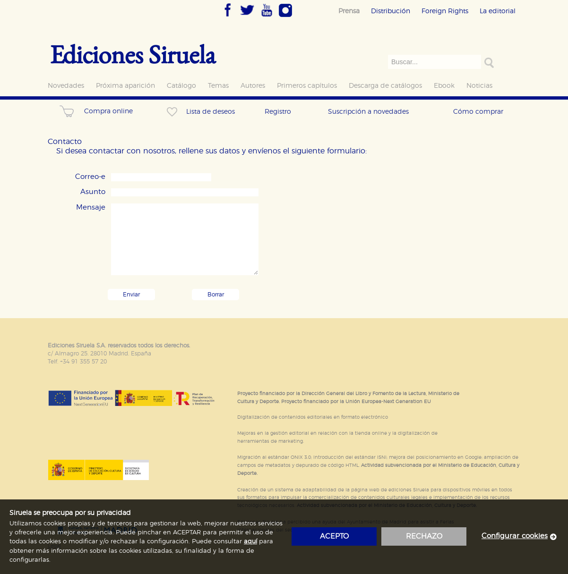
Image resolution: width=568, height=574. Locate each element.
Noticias (479, 85)
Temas (218, 85)
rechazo (424, 536)
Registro (278, 111)
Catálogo (181, 85)
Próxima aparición (125, 85)
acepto (334, 536)
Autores (253, 85)
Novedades (66, 85)
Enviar (131, 294)
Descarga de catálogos (385, 85)
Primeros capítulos (307, 85)
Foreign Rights (445, 11)
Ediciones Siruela (132, 54)
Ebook (444, 85)
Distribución (390, 11)
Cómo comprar (478, 111)
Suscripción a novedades (368, 111)
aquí (250, 542)
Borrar (215, 294)
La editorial (498, 11)
